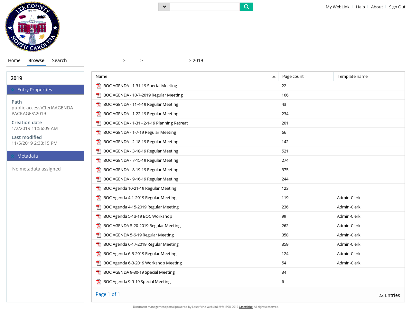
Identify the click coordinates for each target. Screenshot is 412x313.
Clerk (132, 60)
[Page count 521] (306, 150)
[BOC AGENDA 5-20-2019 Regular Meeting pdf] (138, 225)
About (377, 7)
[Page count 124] (306, 253)
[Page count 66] (306, 132)
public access (105, 60)
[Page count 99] (306, 216)
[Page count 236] (306, 206)
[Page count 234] (306, 113)
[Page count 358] (306, 234)
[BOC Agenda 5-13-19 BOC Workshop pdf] (133, 216)
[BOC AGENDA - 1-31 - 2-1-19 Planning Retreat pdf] (141, 123)
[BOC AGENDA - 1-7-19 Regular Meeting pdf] (135, 132)
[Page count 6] (306, 281)
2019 (198, 60)
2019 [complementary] (16, 78)
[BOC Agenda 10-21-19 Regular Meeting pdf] (135, 188)
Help (360, 7)
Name (101, 76)
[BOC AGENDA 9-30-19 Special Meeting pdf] (135, 272)
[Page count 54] (306, 262)
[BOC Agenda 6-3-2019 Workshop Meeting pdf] (138, 263)
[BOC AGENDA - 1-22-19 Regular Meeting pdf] (136, 113)
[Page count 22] (306, 85)
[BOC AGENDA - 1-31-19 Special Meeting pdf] (136, 85)
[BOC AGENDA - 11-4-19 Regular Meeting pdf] (136, 104)
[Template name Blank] (369, 85)
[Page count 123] (306, 188)
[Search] (205, 7)
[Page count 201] (306, 122)
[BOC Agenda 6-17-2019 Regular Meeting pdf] (137, 244)
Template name (353, 76)
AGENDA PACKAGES (165, 60)
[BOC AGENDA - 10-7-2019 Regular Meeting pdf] (139, 95)
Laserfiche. (246, 307)
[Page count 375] (306, 169)
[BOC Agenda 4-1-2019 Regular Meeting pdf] (135, 197)
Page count (293, 76)
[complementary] (45, 122)
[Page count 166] (306, 94)
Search (59, 60)
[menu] (164, 7)
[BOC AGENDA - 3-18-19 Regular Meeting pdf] (136, 151)
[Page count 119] (306, 197)
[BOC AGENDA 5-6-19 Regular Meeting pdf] (134, 235)
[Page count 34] (306, 272)
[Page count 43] (306, 104)
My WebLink (338, 7)
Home (14, 60)
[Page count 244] (306, 178)
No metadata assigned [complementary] (36, 169)
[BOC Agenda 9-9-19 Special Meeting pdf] (133, 281)
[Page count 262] (306, 225)
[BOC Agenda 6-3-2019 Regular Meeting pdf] (135, 253)
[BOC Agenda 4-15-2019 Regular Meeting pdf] (137, 207)
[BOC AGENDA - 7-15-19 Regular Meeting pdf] (136, 160)
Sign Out (397, 7)
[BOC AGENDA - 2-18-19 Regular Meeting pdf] (136, 141)
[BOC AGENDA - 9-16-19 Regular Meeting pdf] (136, 179)
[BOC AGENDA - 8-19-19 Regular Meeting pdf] (136, 169)
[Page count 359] (306, 244)
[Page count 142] (306, 141)
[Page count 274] (306, 160)
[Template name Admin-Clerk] (369, 197)
